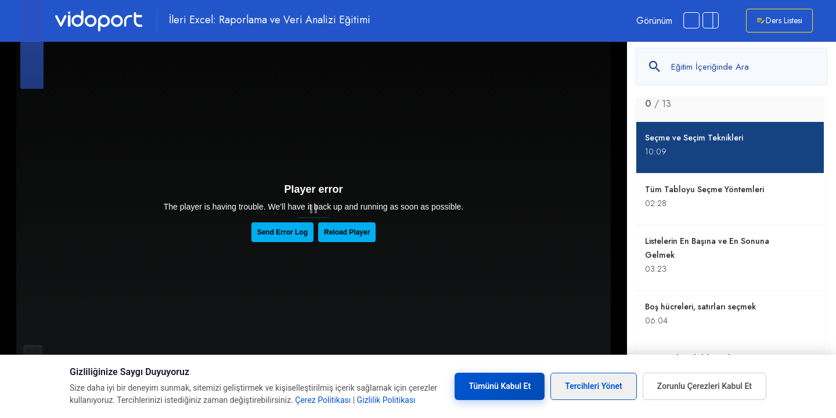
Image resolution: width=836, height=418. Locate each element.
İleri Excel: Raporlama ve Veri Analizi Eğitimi (269, 20)
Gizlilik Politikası (386, 400)
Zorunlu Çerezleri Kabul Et (704, 386)
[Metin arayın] (731, 66)
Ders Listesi (779, 20)
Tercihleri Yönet (593, 386)
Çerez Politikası (323, 400)
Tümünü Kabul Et (500, 386)
